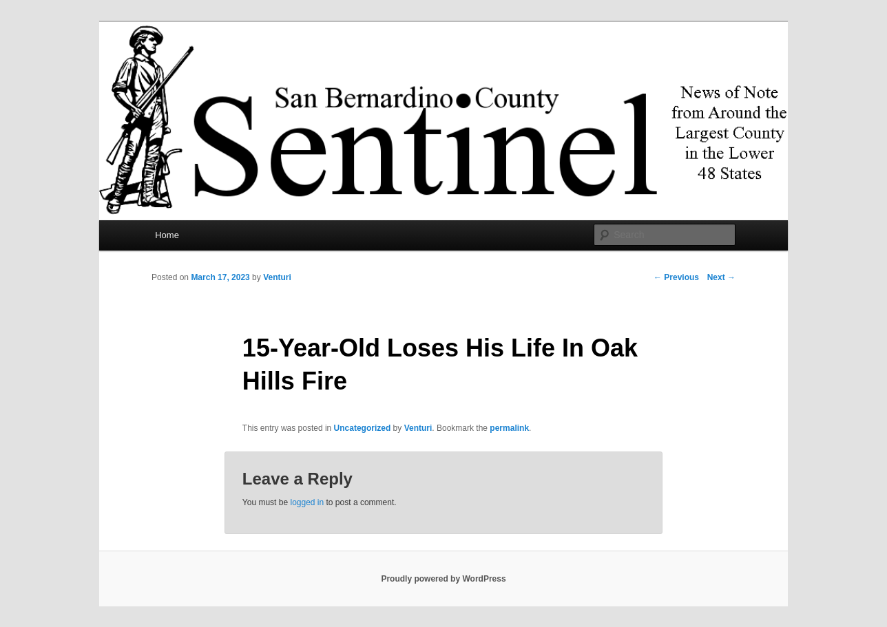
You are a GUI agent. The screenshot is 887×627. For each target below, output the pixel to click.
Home (167, 235)
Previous (676, 277)
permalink (509, 428)
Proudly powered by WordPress (443, 579)
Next (721, 277)
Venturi (277, 277)
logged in (307, 502)
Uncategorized (362, 428)
